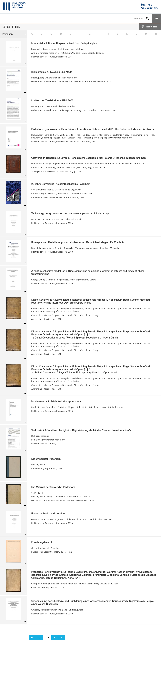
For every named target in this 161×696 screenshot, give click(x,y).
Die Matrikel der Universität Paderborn (53, 487)
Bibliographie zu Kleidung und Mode (51, 72)
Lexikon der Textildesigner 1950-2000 (52, 100)
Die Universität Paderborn (46, 459)
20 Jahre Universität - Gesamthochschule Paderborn (60, 184)
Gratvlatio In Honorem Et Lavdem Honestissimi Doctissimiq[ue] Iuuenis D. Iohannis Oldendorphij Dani (88, 158)
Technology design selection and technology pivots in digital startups (70, 213)
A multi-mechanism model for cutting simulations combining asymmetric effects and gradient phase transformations (87, 273)
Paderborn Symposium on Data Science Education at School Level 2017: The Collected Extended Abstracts (92, 129)
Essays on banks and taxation (48, 513)
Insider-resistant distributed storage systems (56, 401)
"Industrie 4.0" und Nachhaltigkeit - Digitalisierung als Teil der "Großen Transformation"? (81, 430)
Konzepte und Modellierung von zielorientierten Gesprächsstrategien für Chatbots (77, 242)
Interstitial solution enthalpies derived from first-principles (63, 43)
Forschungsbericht (41, 542)
